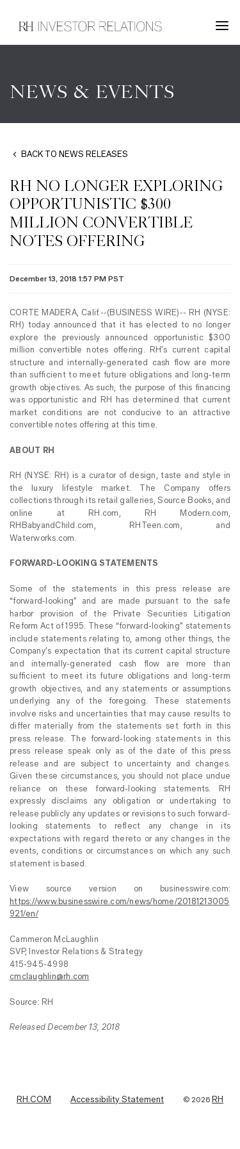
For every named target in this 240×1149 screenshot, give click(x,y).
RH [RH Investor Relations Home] (217, 1099)
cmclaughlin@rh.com (50, 976)
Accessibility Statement (117, 1099)
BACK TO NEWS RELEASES (74, 154)
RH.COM (34, 1099)
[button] (224, 25)
